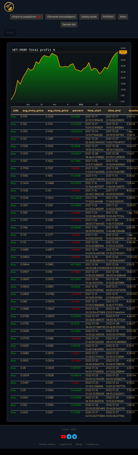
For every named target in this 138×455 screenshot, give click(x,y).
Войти (10, 32)
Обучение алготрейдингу (61, 16)
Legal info (66, 444)
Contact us (92, 444)
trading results (89, 16)
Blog (79, 444)
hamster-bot (69, 24)
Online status (47, 444)
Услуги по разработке (26, 16)
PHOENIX (108, 16)
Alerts (123, 16)
